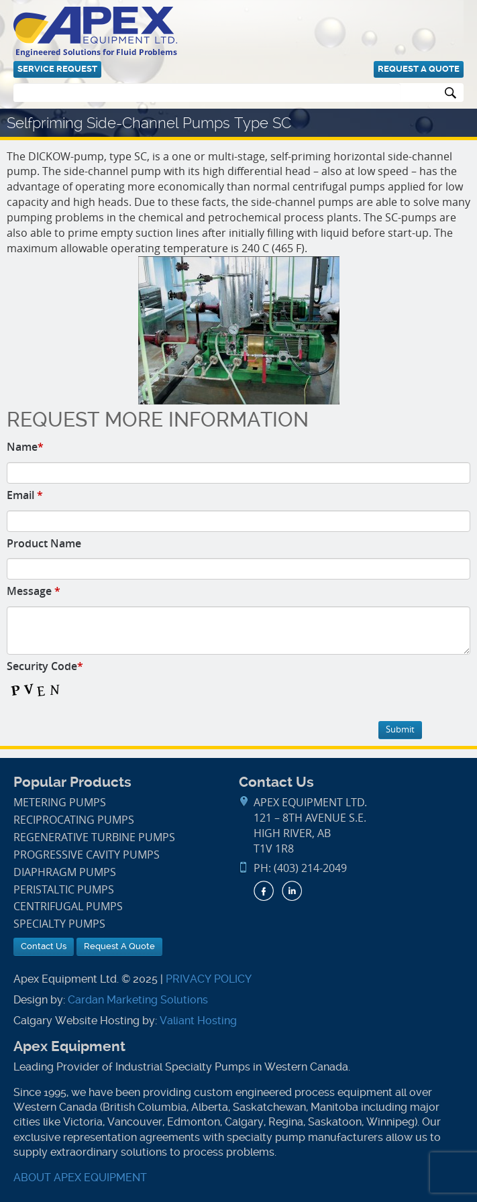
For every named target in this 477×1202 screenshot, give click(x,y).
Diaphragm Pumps (64, 872)
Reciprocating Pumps (73, 820)
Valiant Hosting (198, 1020)
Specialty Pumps (59, 924)
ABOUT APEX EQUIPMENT (80, 1177)
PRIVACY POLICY (209, 979)
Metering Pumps (59, 802)
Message (33, 591)
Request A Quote (419, 69)
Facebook (264, 891)
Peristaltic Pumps (63, 889)
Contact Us (43, 946)
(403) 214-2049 (310, 868)
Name (25, 446)
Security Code (45, 666)
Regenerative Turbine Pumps (94, 837)
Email (25, 495)
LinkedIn (292, 891)
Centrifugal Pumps (68, 906)
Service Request (57, 69)
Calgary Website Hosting (76, 1020)
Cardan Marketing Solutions (138, 999)
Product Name (44, 543)
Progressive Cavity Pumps (86, 855)
